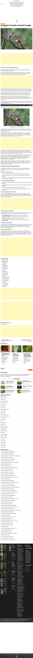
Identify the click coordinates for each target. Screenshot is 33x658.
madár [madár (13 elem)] (19, 574)
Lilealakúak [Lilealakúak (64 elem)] (20, 566)
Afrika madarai (3, 396)
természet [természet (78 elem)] (20, 595)
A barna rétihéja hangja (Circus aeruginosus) (8, 452)
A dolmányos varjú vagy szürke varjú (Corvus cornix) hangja (10, 455)
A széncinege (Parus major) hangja (6, 503)
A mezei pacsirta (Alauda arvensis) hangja (7, 483)
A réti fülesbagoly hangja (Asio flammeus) (7, 488)
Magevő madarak (5, 272)
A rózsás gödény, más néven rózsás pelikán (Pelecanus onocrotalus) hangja (27, 355)
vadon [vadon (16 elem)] (19, 597)
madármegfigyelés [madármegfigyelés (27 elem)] (21, 577)
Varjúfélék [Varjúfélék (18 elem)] (20, 600)
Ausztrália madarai (4, 397)
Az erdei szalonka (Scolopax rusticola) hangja (8, 539)
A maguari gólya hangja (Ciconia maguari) (7, 480)
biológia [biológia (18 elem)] (19, 552)
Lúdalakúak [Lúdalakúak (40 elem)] (20, 571)
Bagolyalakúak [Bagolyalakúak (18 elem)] (20, 547)
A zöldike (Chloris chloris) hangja (6, 531)
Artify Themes (20, 621)
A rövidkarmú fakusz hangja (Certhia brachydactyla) (9, 492)
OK (16, 656)
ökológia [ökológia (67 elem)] (20, 616)
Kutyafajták (27, 569)
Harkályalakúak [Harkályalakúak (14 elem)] (20, 563)
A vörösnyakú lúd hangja (4, 526)
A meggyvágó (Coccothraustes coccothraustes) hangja (10, 482)
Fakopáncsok (3, 412)
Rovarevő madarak (5, 280)
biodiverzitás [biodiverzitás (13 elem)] (20, 551)
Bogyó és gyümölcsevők (4, 401)
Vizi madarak (4, 286)
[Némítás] (28, 105)
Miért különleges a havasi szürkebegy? (13, 546)
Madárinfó (16, 1)
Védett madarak (3, 445)
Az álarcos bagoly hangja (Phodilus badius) (16, 354)
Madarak (3, 270)
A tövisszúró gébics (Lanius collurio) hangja (7, 511)
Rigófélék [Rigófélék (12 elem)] (20, 580)
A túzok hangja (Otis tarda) (5, 515)
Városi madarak (5, 284)
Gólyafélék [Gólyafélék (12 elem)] (20, 559)
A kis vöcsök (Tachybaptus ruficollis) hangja (8, 475)
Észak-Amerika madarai (4, 409)
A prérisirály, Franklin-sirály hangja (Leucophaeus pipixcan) (10, 487)
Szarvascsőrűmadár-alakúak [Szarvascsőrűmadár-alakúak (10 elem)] (21, 588)
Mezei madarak (4, 274)
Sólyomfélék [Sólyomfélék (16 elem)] (20, 593)
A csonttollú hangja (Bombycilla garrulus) (7, 454)
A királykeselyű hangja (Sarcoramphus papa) (8, 473)
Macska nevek (27, 571)
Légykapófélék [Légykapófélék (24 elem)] (20, 570)
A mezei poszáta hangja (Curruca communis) (8, 485)
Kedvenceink (27, 566)
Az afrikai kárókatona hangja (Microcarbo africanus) (9, 533)
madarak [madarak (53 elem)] (20, 572)
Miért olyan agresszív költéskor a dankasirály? (13, 579)
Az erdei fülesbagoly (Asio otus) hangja (7, 538)
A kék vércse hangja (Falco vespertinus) (7, 472)
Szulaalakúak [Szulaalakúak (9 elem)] (20, 590)
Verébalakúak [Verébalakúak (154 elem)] (20, 602)
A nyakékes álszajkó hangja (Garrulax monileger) (26, 391)
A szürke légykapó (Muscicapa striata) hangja (8, 505)
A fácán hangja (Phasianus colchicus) (7, 457)
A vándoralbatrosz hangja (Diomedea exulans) (8, 516)
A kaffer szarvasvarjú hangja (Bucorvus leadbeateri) (9, 467)
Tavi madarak (4, 281)
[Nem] (31, 655)
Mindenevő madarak (4, 430)
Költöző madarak (5, 268)
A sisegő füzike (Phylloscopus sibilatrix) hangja (8, 495)
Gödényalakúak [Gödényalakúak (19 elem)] (20, 561)
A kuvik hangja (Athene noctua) (6, 478)
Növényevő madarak (5, 277)
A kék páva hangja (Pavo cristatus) (6, 470)
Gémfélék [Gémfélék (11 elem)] (20, 556)
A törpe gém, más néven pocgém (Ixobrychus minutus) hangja (11, 510)
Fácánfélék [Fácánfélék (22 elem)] (20, 554)
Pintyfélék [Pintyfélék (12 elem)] (20, 579)
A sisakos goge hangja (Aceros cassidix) (7, 493)
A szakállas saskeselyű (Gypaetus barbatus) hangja (9, 498)
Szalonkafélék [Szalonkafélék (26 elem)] (21, 586)
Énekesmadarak (5, 261)
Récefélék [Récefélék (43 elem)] (20, 581)
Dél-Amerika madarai (4, 402)
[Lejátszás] (1, 105)
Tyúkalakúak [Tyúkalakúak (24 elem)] (20, 596)
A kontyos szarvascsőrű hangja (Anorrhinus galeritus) (9, 477)
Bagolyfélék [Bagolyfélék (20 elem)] (20, 548)
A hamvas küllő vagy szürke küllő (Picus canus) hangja (9, 462)
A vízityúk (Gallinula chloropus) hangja (7, 521)
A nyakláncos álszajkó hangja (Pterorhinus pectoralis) (10, 391)
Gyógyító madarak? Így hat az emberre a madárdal (10, 382)
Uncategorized (3, 442)
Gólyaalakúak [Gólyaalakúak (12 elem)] (20, 558)
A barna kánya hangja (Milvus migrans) (7, 450)
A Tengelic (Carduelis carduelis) (6, 69)
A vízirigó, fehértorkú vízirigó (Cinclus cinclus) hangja (9, 520)
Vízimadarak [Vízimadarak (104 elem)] (20, 609)
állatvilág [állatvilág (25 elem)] (20, 614)
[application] (16, 105)
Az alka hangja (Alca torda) (5, 534)
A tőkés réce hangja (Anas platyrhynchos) (7, 508)
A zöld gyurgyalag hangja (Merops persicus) (8, 528)
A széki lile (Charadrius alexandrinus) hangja (8, 500)
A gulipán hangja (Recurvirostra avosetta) (7, 460)
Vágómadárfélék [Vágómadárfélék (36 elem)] (20, 608)
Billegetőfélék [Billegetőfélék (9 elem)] (20, 550)
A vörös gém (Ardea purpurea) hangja (7, 525)
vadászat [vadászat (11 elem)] (20, 599)
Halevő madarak (5, 265)
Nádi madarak (4, 275)
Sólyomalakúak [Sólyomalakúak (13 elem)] (20, 592)
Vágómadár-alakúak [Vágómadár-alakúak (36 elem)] (20, 606)
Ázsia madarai (3, 399)
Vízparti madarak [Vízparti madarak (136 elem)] (20, 611)
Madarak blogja (3, 422)
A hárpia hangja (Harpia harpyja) (6, 464)
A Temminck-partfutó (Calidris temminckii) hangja (9, 506)
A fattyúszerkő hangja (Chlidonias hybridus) (8, 459)
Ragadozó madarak (5, 278)
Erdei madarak (4, 262)
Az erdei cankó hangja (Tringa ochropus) (7, 536)
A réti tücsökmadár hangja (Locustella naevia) (8, 490)
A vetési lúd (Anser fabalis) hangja (6, 518)
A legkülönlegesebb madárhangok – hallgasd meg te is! (27, 381)
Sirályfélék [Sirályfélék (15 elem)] (20, 583)
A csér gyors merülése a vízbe (14, 586)
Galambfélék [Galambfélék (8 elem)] (20, 555)
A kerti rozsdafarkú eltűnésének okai (14, 571)
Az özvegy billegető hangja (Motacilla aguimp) (10, 386)
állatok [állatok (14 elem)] (19, 613)
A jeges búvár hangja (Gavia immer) (6, 465)
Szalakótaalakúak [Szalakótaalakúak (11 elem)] (20, 585)
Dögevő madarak (5, 259)
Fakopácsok (4, 264)
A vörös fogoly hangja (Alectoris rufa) (7, 523)
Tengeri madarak (5, 283)
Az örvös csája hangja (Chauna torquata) (5, 572)
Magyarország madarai (4, 427)
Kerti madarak (4, 267)
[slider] (31, 105)
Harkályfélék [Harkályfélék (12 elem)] (20, 565)
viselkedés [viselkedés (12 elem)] (20, 604)
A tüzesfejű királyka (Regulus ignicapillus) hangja (8, 513)
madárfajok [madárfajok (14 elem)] (20, 575)
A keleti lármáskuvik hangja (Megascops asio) (5, 354)
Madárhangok (4, 271)
